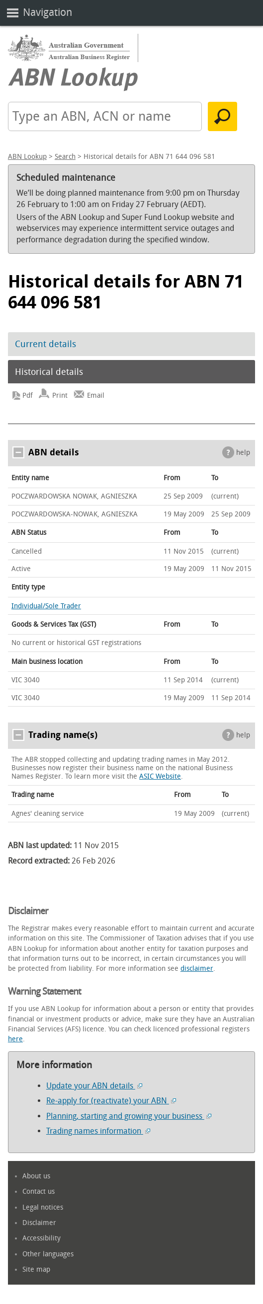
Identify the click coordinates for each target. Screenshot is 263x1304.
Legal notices (42, 1207)
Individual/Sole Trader (46, 606)
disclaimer (196, 968)
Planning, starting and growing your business (128, 1116)
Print (60, 395)
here (15, 1039)
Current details (45, 344)
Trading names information (98, 1131)
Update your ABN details (94, 1085)
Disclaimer (39, 1223)
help (243, 452)
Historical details (49, 371)
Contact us (38, 1191)
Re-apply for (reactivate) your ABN (111, 1100)
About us (36, 1176)
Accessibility (41, 1238)
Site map (36, 1269)
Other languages (48, 1254)
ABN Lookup (27, 156)
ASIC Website (160, 776)
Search (65, 156)
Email (95, 395)
